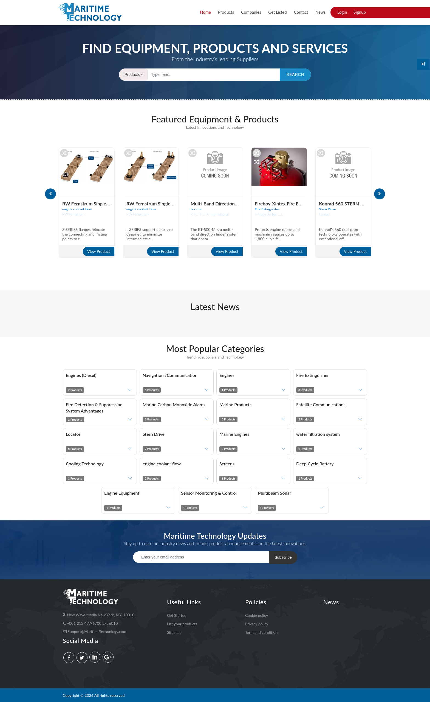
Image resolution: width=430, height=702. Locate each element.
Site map (174, 631)
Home (205, 12)
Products (226, 12)
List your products (182, 623)
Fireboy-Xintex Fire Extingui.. (285, 204)
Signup (359, 12)
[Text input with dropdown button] (215, 74)
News (320, 12)
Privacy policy (256, 623)
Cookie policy (256, 614)
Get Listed (277, 12)
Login (342, 12)
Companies (251, 12)
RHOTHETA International (210, 214)
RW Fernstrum (73, 214)
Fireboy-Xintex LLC (269, 214)
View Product (98, 251)
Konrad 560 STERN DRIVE (346, 204)
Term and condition (261, 631)
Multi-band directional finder (222, 204)
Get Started (176, 614)
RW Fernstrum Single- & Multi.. (94, 204)
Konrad (324, 214)
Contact (301, 12)
